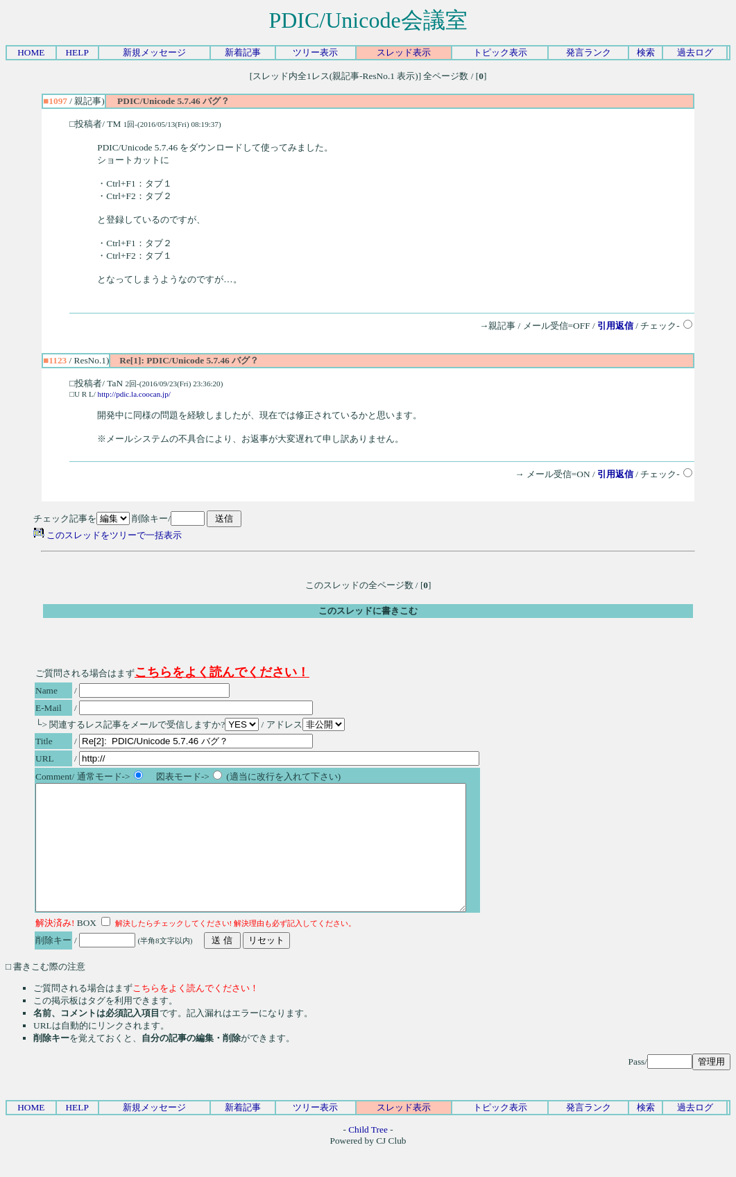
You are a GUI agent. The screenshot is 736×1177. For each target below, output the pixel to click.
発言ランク (588, 52)
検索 (646, 52)
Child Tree (368, 1154)
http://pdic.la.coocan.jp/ (134, 394)
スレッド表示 (404, 52)
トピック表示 (500, 52)
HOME (30, 52)
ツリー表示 (315, 52)
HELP (76, 52)
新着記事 (243, 52)
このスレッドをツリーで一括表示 (107, 535)
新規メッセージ (154, 52)
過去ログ (695, 52)
